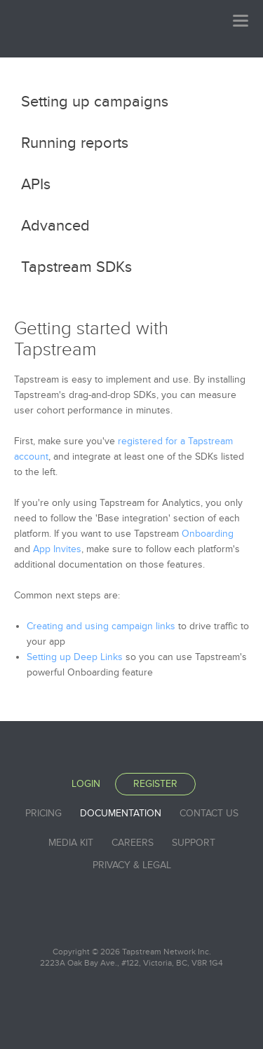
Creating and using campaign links (101, 626)
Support (193, 843)
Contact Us (209, 813)
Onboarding (208, 534)
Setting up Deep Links (75, 657)
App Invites (57, 549)
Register (155, 784)
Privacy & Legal (132, 865)
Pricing (43, 813)
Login (86, 784)
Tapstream (63, 28)
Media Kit (70, 843)
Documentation (120, 813)
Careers (133, 843)
